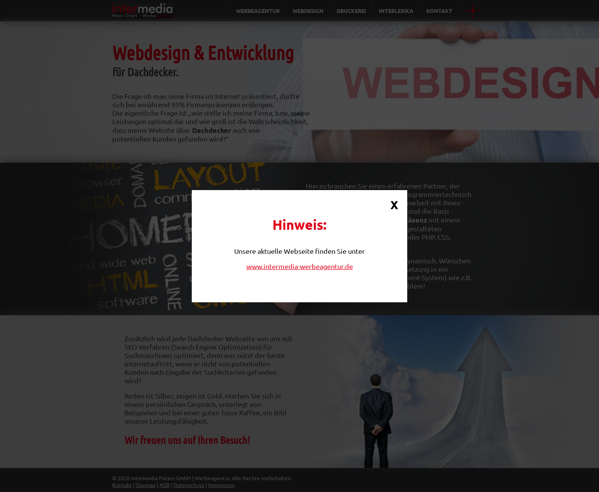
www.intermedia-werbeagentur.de (299, 266)
